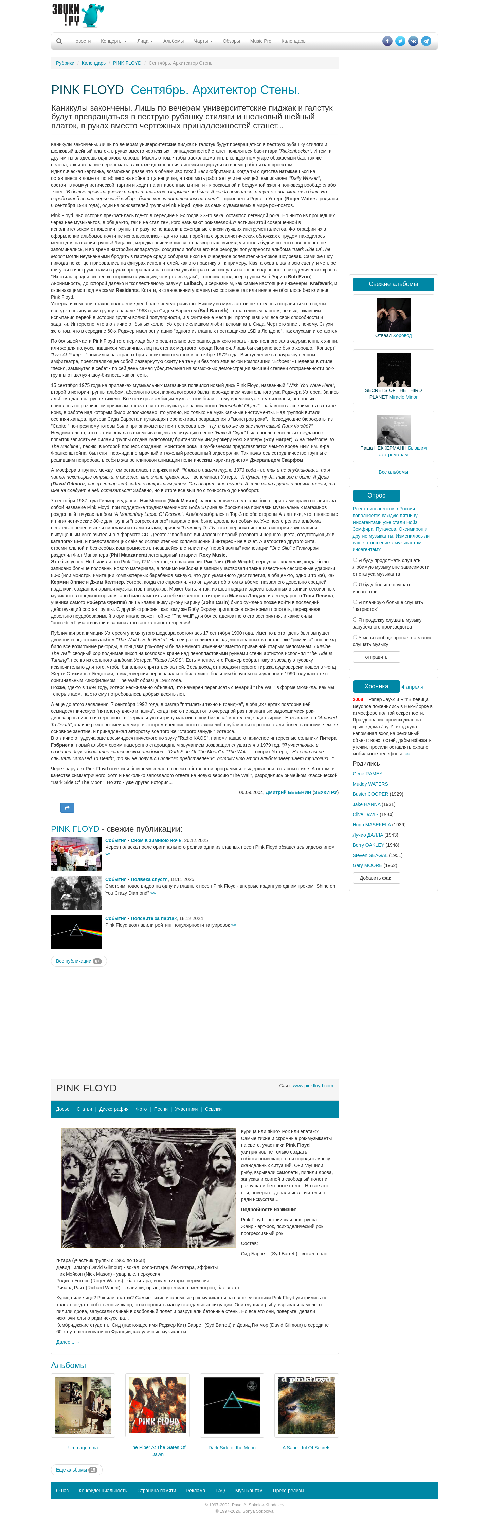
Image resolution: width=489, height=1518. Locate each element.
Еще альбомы (76, 1470)
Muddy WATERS (370, 784)
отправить (376, 657)
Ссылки (213, 1109)
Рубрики (65, 63)
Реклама (195, 1490)
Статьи (84, 1109)
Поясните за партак (154, 918)
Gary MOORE (367, 865)
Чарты (203, 41)
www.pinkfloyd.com (313, 1085)
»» (108, 854)
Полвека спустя (149, 879)
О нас (62, 1490)
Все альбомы (393, 472)
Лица (145, 41)
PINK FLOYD (127, 63)
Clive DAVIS (366, 814)
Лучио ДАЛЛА (368, 835)
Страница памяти (156, 1490)
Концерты (114, 41)
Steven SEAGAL (370, 855)
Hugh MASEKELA (372, 824)
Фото (141, 1109)
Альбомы (173, 41)
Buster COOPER (370, 794)
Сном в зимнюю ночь (156, 840)
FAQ (220, 1490)
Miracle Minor (403, 397)
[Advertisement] (244, 15)
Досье (63, 1109)
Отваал (383, 335)
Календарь (294, 41)
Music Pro (260, 41)
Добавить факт (376, 878)
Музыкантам (249, 1490)
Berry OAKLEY (368, 845)
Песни (161, 1109)
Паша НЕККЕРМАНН (383, 448)
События (116, 840)
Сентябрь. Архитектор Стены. (215, 90)
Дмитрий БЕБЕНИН (288, 792)
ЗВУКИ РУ (325, 792)
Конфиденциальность (103, 1490)
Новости (81, 41)
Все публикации (79, 961)
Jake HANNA (367, 804)
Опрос (376, 495)
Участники (186, 1109)
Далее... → (68, 1342)
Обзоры (231, 41)
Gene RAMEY (368, 773)
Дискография (114, 1109)
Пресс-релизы (288, 1490)
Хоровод (402, 335)
